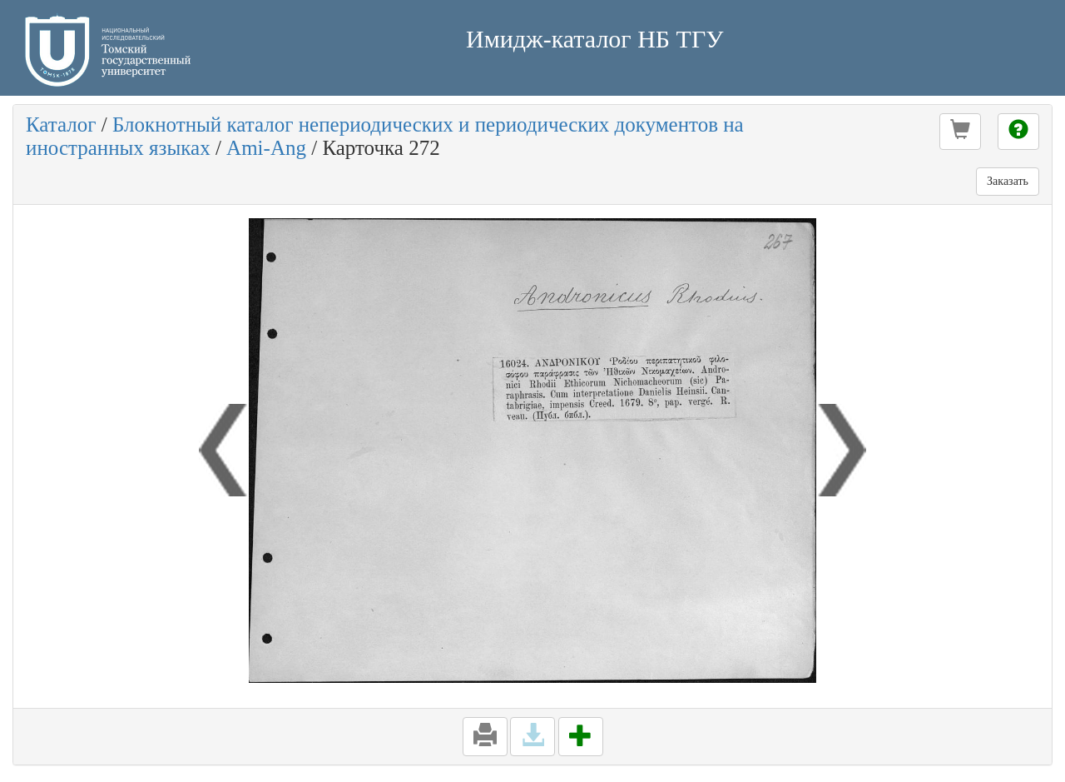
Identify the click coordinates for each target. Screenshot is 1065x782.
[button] (960, 131)
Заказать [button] (1007, 181)
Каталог (61, 124)
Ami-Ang (266, 148)
